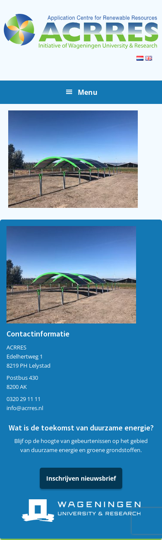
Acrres (81, 31)
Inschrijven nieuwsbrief (81, 478)
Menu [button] (88, 92)
